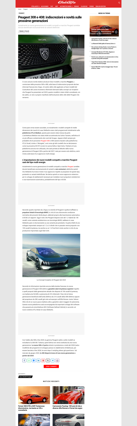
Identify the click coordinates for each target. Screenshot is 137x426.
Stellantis (34, 6)
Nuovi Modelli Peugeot (25, 376)
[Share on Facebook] (24, 360)
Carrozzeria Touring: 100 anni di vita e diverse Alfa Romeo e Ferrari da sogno (67, 407)
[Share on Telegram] (53, 360)
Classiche (84, 6)
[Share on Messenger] (34, 360)
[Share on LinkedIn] (38, 360)
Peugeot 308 (45, 141)
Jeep (56, 6)
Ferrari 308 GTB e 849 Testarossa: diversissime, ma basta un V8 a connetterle (31, 408)
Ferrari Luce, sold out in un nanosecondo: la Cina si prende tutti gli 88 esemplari (104, 57)
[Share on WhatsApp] (29, 360)
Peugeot (70, 166)
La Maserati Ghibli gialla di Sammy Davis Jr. (103, 43)
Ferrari (76, 6)
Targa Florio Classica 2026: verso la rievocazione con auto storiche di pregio (104, 62)
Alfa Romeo (44, 6)
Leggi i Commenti (51, 366)
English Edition (101, 6)
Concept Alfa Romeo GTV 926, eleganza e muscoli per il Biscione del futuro (103, 52)
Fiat (52, 6)
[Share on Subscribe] (57, 360)
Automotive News (65, 6)
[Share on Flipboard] (43, 360)
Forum (91, 6)
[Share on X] (48, 360)
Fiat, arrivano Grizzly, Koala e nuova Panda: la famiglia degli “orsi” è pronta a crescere (103, 47)
